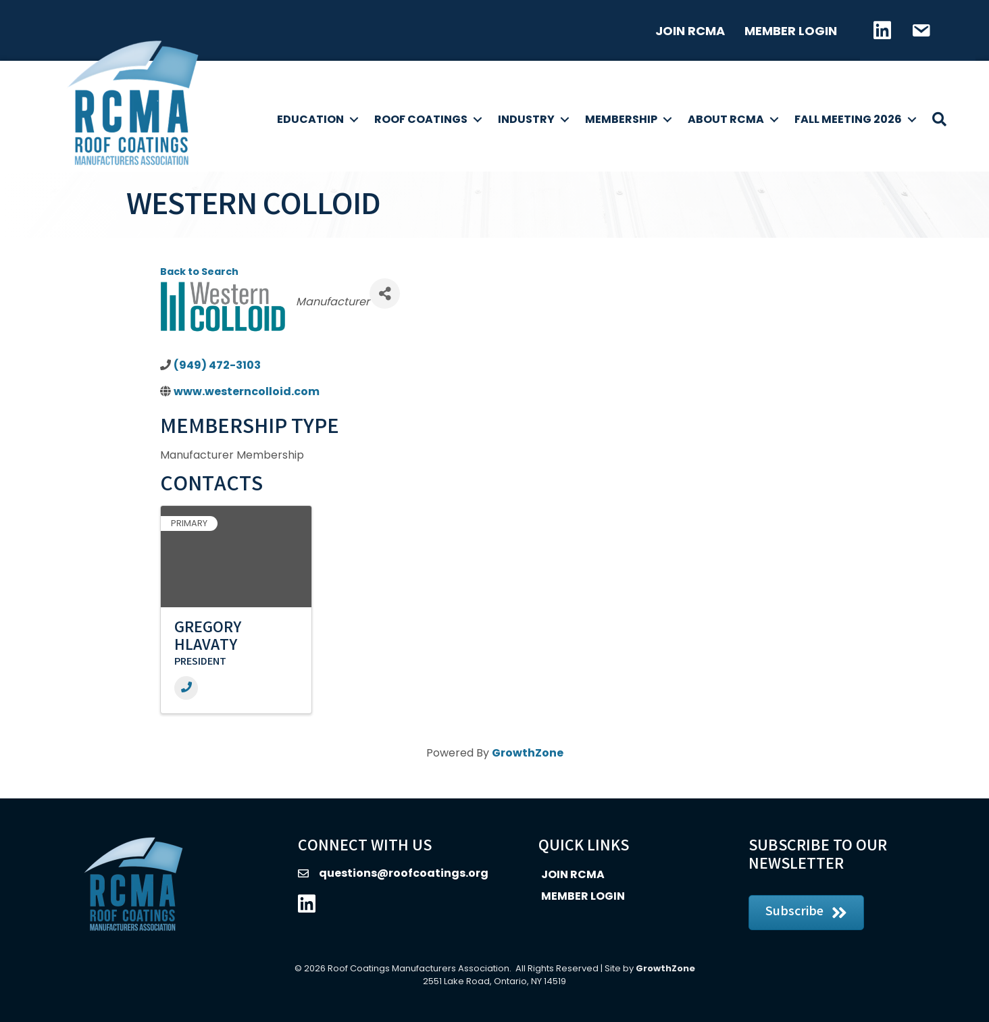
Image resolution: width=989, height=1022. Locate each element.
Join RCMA (690, 30)
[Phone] (186, 688)
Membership (621, 119)
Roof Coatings (420, 119)
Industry (526, 119)
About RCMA (726, 119)
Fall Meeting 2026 (848, 119)
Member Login (790, 30)
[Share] (385, 293)
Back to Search (199, 271)
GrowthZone (527, 753)
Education (310, 119)
